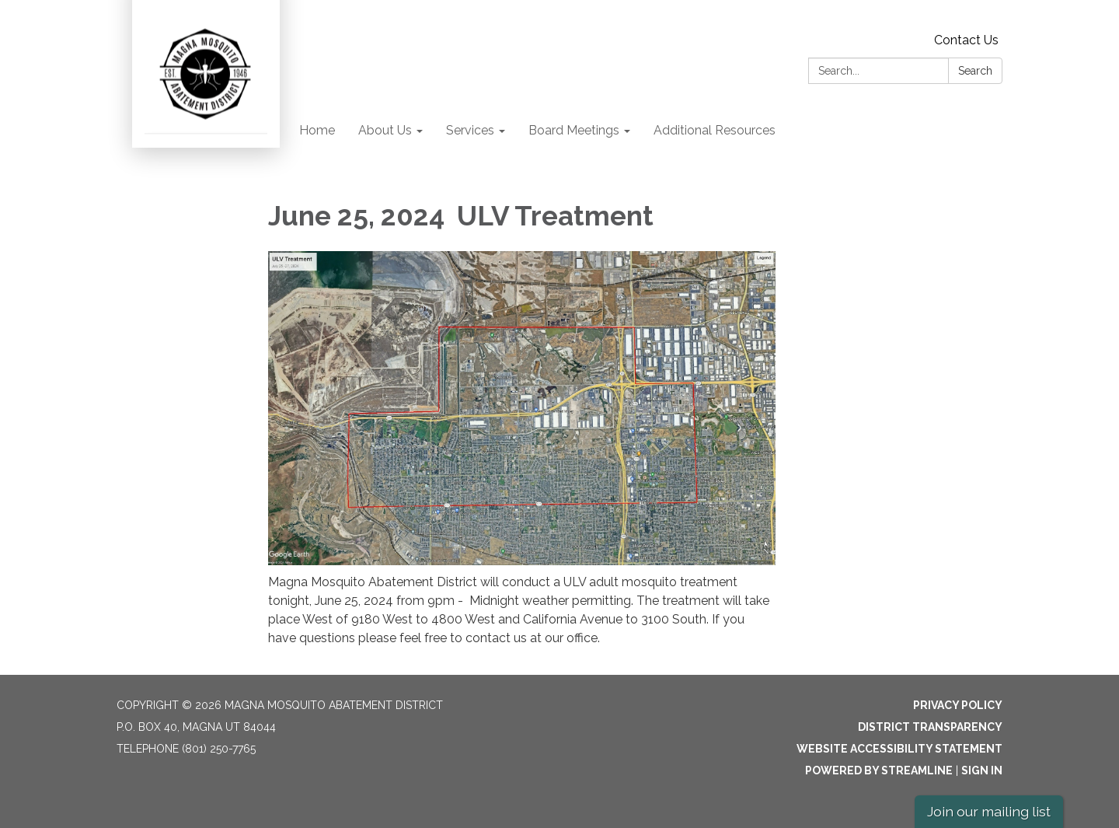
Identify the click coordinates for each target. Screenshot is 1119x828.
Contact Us (966, 40)
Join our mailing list (989, 811)
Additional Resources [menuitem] (715, 130)
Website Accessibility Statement (899, 748)
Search (975, 71)
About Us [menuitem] (385, 130)
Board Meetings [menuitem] (573, 130)
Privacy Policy (957, 705)
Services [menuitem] (470, 130)
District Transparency (930, 727)
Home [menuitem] (317, 130)
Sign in (981, 770)
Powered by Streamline (879, 770)
